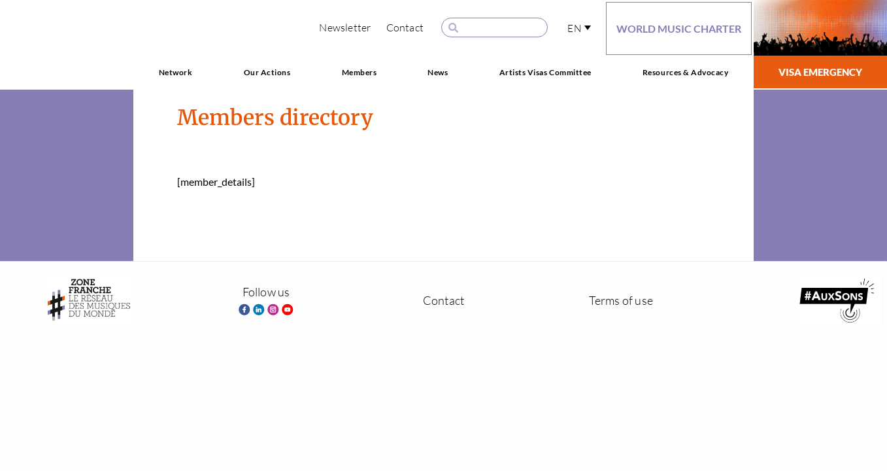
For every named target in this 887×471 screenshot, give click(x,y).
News (437, 72)
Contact (405, 27)
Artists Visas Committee (545, 72)
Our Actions (267, 72)
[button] (579, 28)
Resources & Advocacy (685, 72)
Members (359, 72)
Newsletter (345, 27)
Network (176, 72)
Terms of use (621, 300)
